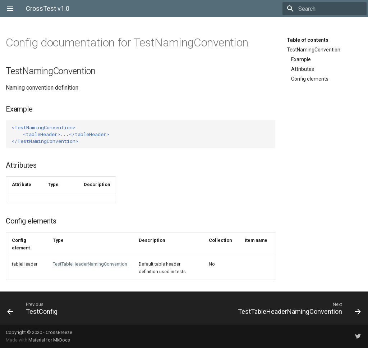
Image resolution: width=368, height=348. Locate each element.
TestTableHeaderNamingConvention (90, 264)
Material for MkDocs (49, 340)
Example (301, 59)
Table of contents (307, 40)
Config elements (309, 79)
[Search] (324, 8)
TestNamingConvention (313, 50)
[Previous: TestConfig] (92, 308)
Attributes (302, 69)
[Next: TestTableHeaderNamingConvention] (275, 308)
